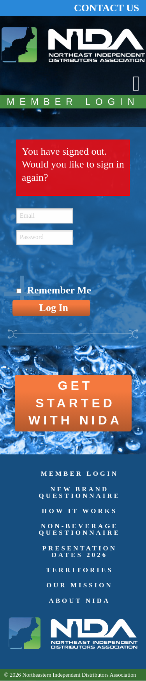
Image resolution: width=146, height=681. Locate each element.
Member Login (79, 473)
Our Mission (79, 585)
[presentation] (75, 266)
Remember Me (59, 290)
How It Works (79, 511)
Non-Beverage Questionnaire (80, 529)
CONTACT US (106, 8)
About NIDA (79, 600)
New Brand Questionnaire (80, 492)
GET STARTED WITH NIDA (75, 403)
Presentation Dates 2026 (79, 552)
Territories (79, 570)
